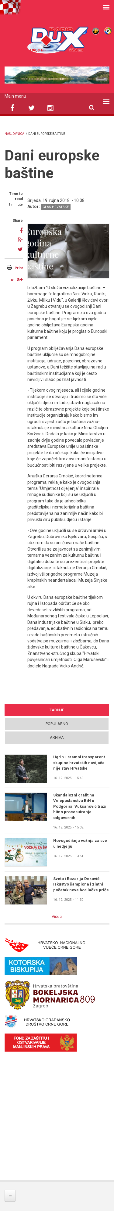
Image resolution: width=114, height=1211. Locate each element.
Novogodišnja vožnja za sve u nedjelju (80, 843)
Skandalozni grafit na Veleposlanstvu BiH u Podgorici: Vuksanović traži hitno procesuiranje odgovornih (79, 806)
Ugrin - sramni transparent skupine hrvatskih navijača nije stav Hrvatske (79, 763)
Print (19, 268)
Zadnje (56, 710)
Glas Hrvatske (56, 207)
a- (12, 280)
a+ (20, 279)
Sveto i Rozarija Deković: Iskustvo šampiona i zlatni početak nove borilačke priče (81, 884)
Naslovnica (14, 133)
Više (56, 916)
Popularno (57, 723)
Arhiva (57, 737)
